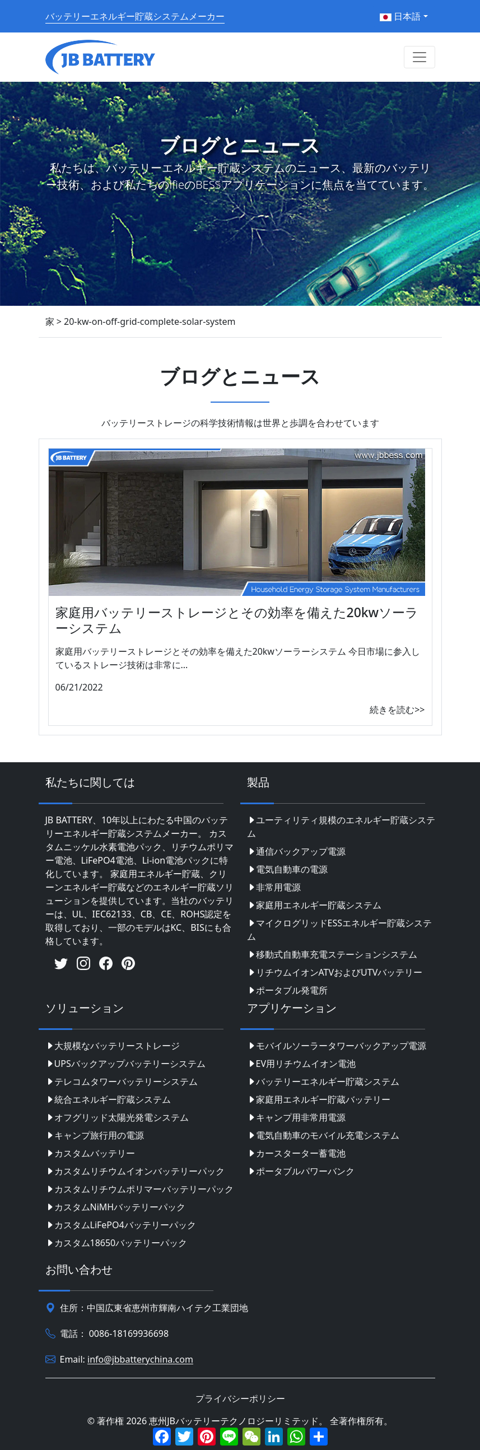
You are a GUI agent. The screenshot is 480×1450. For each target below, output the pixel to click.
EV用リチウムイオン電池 (301, 1063)
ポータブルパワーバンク (301, 1171)
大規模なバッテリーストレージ (112, 1045)
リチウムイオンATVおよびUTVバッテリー (335, 972)
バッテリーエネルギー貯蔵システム (323, 1081)
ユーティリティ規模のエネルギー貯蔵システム (341, 827)
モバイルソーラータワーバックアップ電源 (336, 1045)
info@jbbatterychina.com (140, 1360)
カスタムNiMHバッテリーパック (115, 1207)
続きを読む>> (397, 709)
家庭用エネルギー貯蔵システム (314, 905)
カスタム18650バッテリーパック (116, 1243)
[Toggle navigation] (419, 57)
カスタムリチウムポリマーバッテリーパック (139, 1189)
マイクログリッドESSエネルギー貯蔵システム (339, 930)
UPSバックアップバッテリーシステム (125, 1063)
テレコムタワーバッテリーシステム (121, 1081)
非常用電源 (274, 887)
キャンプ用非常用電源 (296, 1117)
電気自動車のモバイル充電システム (323, 1135)
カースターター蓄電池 (296, 1153)
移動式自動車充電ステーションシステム (332, 954)
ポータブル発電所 (287, 990)
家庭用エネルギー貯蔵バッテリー (318, 1099)
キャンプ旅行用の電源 (94, 1135)
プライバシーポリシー (240, 1398)
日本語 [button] (400, 16)
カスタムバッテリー (90, 1153)
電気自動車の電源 (287, 869)
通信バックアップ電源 (296, 851)
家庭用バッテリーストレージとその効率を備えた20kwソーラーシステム (237, 620)
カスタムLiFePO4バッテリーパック (120, 1225)
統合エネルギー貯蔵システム (108, 1099)
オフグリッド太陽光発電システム (117, 1117)
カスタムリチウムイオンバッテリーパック (135, 1171)
